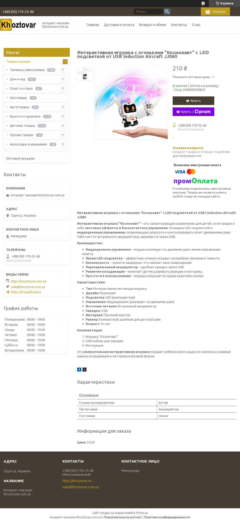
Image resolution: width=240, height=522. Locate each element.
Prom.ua (142, 512)
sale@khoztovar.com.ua (28, 287)
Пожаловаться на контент (123, 517)
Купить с (196, 112)
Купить (196, 100)
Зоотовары (18, 97)
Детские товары (22, 125)
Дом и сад (17, 79)
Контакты (179, 25)
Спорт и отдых (21, 88)
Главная (92, 25)
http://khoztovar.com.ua (28, 281)
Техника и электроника (27, 69)
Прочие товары (22, 135)
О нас (196, 25)
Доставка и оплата (119, 25)
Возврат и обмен (152, 25)
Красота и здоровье (25, 116)
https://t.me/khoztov (26, 292)
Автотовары (19, 107)
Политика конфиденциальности (167, 517)
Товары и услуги (18, 61)
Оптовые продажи (20, 158)
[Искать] (167, 11)
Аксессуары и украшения (28, 144)
